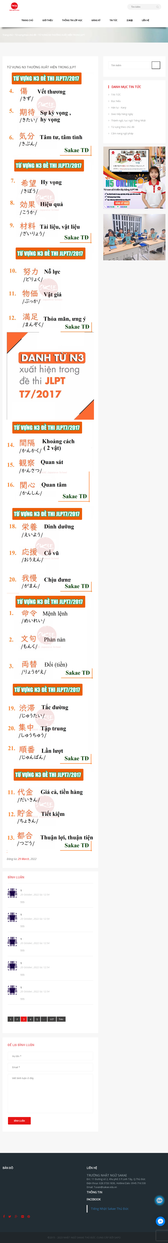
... (44, 1019)
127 (52, 1019)
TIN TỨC (113, 20)
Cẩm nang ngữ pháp (120, 133)
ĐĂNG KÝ (96, 20)
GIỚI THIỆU (47, 20)
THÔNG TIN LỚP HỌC (72, 20)
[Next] (61, 1019)
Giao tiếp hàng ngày (120, 114)
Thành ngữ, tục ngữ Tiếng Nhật (127, 120)
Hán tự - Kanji (117, 107)
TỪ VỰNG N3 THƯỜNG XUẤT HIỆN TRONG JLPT (61, 34)
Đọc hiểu (114, 101)
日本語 (130, 20)
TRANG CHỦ (27, 20)
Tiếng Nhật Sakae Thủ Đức (110, 1209)
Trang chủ (8, 34)
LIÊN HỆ (145, 20)
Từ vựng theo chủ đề (25, 34)
